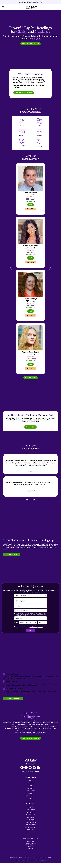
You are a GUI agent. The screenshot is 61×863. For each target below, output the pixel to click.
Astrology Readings (30, 824)
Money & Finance (30, 812)
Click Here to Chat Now (11, 554)
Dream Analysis (30, 829)
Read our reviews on (26, 771)
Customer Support (30, 795)
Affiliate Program (30, 841)
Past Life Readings (30, 827)
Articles (30, 793)
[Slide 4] (34, 499)
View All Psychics (30, 377)
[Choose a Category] (30, 595)
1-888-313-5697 (38, 2)
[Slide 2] (29, 499)
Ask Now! (30, 630)
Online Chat (30, 788)
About (30, 780)
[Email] (30, 618)
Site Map (30, 848)
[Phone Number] (31, 610)
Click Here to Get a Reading (30, 43)
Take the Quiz (30, 427)
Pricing (30, 798)
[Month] (23, 622)
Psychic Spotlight (30, 790)
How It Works (30, 783)
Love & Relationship (30, 809)
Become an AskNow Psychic (30, 838)
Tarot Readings (30, 817)
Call (30, 205)
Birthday (16, 622)
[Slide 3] (31, 499)
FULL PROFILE (30, 209)
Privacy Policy (40, 627)
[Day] (32, 622)
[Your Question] (30, 601)
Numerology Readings (30, 822)
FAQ (30, 785)
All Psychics (30, 807)
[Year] (42, 622)
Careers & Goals (30, 814)
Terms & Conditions (33, 627)
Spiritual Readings (30, 819)
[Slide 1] (27, 499)
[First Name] (30, 606)
